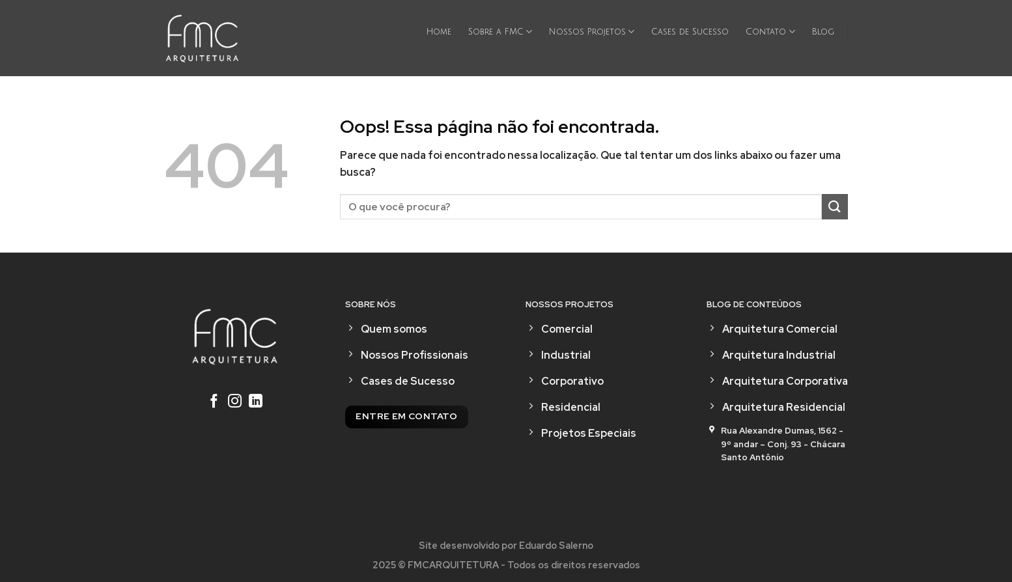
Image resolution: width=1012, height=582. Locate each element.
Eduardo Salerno (556, 545)
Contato (770, 31)
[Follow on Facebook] (214, 402)
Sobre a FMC (500, 31)
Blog (823, 31)
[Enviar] (835, 206)
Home (439, 31)
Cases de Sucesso (690, 31)
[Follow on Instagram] (235, 402)
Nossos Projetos (591, 31)
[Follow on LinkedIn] (255, 402)
